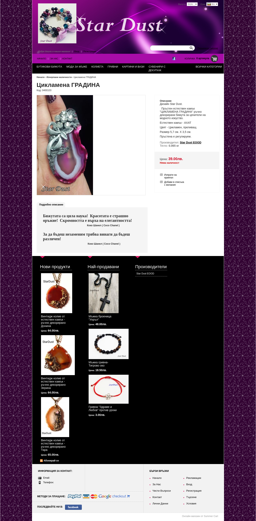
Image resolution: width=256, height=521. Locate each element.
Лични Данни (160, 503)
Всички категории (209, 66)
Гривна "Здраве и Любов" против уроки (103, 408)
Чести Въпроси (161, 490)
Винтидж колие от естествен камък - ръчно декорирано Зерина (53, 383)
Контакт (67, 58)
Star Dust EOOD (145, 273)
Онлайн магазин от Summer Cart (200, 516)
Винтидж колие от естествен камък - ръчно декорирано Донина (53, 321)
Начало (41, 58)
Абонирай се (51, 460)
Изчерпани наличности (59, 77)
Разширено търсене (208, 48)
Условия (191, 503)
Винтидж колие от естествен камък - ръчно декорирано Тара (53, 445)
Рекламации (193, 477)
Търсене (191, 497)
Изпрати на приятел (170, 176)
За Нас (54, 58)
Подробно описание (51, 204)
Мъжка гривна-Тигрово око (98, 364)
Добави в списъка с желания (174, 183)
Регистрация (89, 51)
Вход (76, 51)
